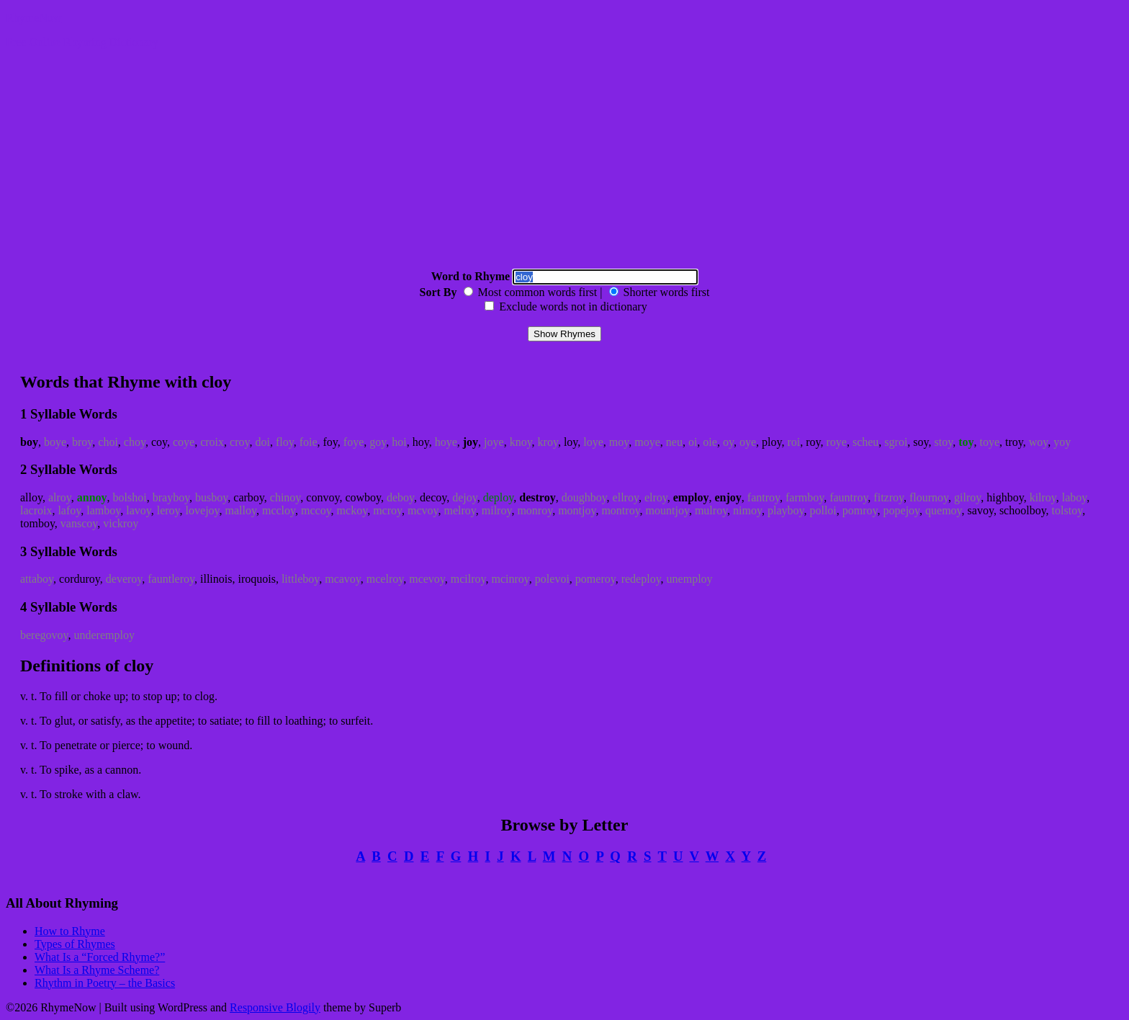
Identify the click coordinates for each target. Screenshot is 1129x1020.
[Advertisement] (564, 161)
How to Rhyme (70, 931)
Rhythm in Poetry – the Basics (105, 983)
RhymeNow (33, 18)
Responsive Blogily (275, 1007)
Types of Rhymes (75, 944)
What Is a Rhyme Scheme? (97, 970)
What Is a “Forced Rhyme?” (100, 957)
